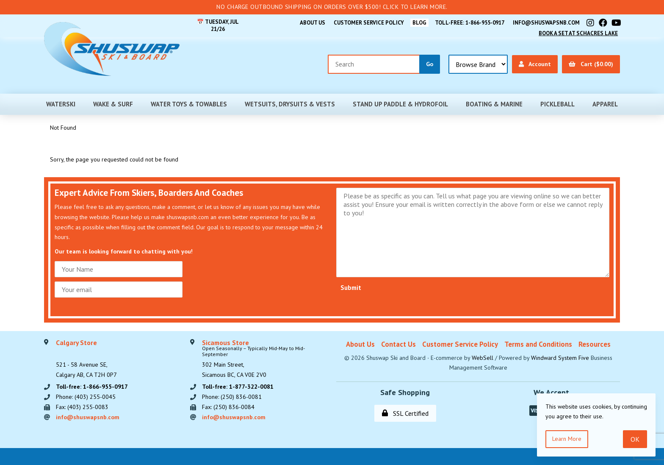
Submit (350, 288)
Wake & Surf (113, 104)
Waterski (60, 104)
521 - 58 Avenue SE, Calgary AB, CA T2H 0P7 (86, 359)
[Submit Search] (429, 64)
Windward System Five (560, 358)
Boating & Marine (494, 104)
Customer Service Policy (369, 22)
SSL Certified (405, 413)
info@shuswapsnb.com (546, 22)
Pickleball (557, 104)
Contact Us (398, 344)
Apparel (605, 104)
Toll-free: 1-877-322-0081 (238, 386)
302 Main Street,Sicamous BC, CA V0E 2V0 (265, 359)
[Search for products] (374, 64)
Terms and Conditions (538, 344)
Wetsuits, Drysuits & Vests (290, 104)
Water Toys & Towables (189, 104)
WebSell (482, 358)
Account (535, 64)
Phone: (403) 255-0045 (86, 397)
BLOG (419, 22)
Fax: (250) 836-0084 (228, 407)
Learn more (566, 439)
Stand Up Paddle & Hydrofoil (400, 104)
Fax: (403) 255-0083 (82, 407)
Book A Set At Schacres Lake (578, 33)
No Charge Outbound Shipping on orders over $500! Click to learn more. (332, 7)
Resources (594, 344)
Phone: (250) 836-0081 (232, 397)
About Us (312, 22)
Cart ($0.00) (591, 64)
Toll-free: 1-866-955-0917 (469, 22)
